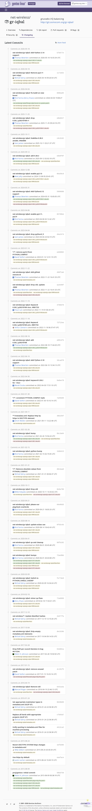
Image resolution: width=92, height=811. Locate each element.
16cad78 (60, 359)
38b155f (60, 415)
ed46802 (60, 251)
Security (12, 35)
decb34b (60, 628)
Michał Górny (20, 78)
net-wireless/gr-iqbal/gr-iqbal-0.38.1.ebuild (26, 440)
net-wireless (19, 17)
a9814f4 (60, 339)
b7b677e (60, 52)
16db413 (60, 450)
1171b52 (60, 73)
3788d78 (60, 304)
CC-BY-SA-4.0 (25, 807)
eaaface (60, 754)
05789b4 (60, 213)
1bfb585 (60, 741)
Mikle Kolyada (20, 490)
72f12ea (60, 322)
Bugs (75, 30)
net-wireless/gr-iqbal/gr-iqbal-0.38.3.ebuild (26, 80)
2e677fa (60, 613)
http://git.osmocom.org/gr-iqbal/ (57, 22)
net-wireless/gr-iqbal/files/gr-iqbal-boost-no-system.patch (31, 103)
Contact (84, 800)
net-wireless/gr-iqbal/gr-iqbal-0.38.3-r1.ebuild (27, 60)
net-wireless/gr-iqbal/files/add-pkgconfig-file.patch (29, 674)
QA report (41, 30)
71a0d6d (60, 596)
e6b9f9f (60, 156)
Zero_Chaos (19, 598)
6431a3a (60, 684)
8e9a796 (60, 488)
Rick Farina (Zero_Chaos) (24, 98)
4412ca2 (60, 724)
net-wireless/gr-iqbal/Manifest (22, 126)
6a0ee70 (60, 379)
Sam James (19, 143)
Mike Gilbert (19, 747)
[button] (64, 3)
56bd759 (60, 769)
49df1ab (60, 271)
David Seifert (20, 256)
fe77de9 (60, 576)
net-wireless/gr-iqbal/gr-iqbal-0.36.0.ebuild (46, 689)
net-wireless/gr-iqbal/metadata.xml (24, 279)
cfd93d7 (60, 711)
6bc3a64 (60, 432)
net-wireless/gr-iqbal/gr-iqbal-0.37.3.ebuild (46, 493)
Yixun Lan (18, 309)
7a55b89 (60, 397)
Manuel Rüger (20, 686)
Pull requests (59, 30)
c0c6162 (60, 138)
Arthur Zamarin (21, 327)
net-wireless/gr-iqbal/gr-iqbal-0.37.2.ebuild (26, 566)
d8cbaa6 (60, 467)
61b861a (60, 646)
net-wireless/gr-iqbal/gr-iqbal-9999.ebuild (26, 63)
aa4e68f (60, 284)
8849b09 (60, 699)
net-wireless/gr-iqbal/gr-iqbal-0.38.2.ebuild (26, 294)
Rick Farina (19, 158)
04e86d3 (60, 503)
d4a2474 (60, 234)
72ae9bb (60, 553)
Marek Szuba (20, 384)
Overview (10, 30)
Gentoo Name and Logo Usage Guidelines (50, 807)
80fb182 (60, 540)
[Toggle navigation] (6, 10)
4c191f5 (60, 666)
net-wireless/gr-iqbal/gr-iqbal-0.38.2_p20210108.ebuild (30, 204)
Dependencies (26, 30)
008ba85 (60, 93)
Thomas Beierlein (22, 58)
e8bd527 (60, 118)
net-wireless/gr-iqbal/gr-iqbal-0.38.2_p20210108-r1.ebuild (31, 128)
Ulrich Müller (20, 420)
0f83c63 (60, 523)
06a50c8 (60, 173)
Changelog (27, 35)
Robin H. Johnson (21, 651)
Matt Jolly (18, 176)
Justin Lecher (20, 757)
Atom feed (60, 42)
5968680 (60, 191)
